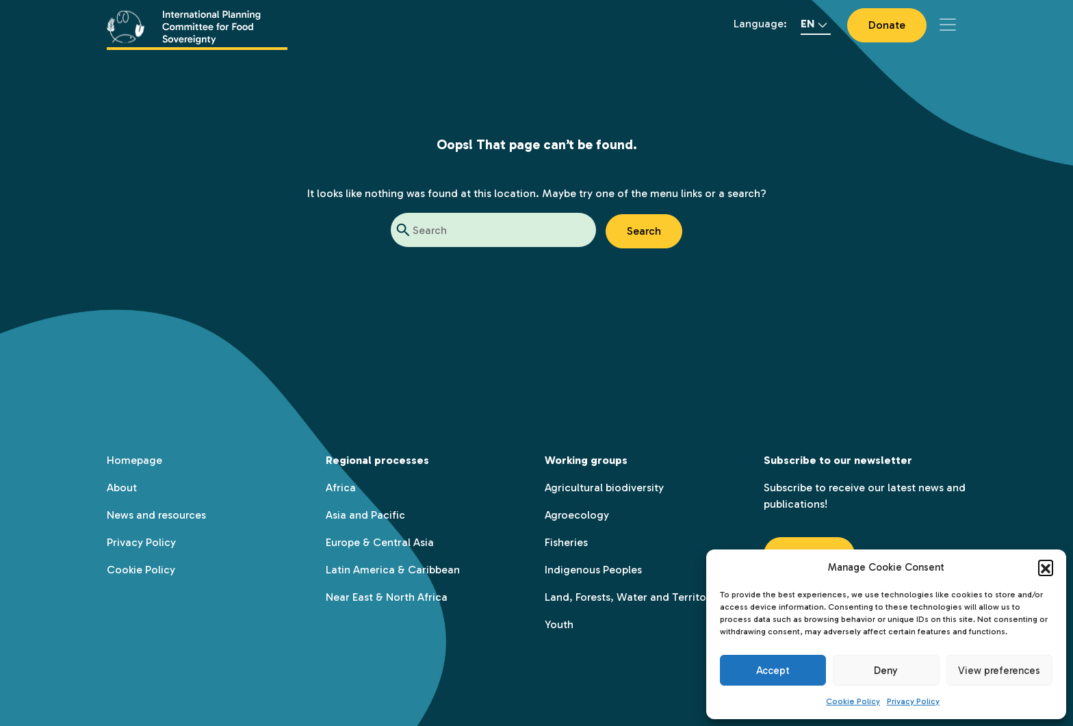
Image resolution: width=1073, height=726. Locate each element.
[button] (1045, 567)
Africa (341, 487)
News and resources (156, 514)
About (122, 487)
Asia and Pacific (365, 514)
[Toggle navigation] (947, 25)
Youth (559, 624)
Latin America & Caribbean (393, 569)
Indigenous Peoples (593, 569)
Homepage (134, 460)
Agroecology (577, 514)
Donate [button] (886, 24)
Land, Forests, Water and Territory (630, 597)
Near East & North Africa (387, 597)
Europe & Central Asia (380, 542)
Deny (886, 670)
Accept (773, 670)
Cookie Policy (853, 701)
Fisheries (566, 542)
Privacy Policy (913, 701)
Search (644, 230)
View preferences (999, 670)
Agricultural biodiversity (604, 487)
